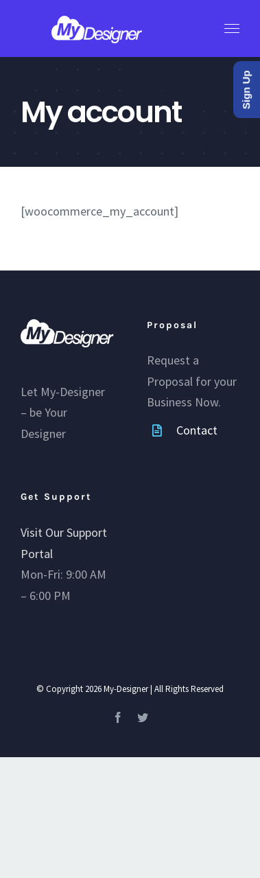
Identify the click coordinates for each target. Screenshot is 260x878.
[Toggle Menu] (232, 29)
